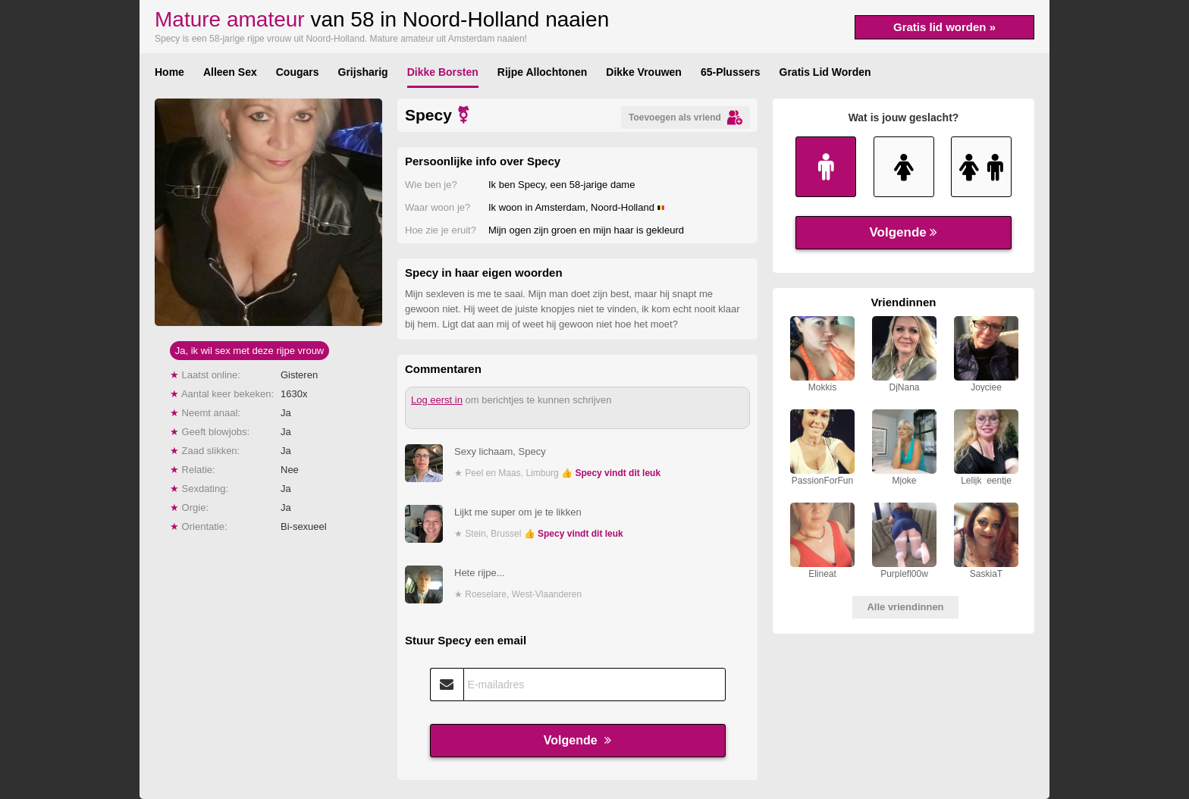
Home (169, 72)
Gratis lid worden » (944, 26)
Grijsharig (363, 72)
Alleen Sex (230, 72)
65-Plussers (731, 72)
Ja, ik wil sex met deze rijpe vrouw (250, 350)
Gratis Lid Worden (825, 72)
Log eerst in (437, 400)
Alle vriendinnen (905, 607)
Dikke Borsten (442, 72)
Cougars (297, 72)
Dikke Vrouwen (644, 72)
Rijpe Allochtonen (542, 72)
